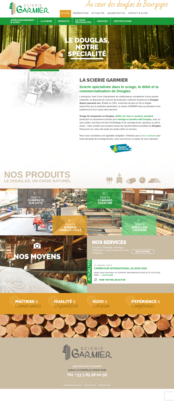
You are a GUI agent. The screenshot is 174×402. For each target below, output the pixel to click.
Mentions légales (72, 385)
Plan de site (90, 385)
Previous (9, 47)
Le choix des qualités (83, 21)
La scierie (46, 21)
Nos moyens (37, 256)
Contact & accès (138, 13)
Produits (63, 21)
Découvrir (143, 251)
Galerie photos (116, 13)
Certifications (122, 21)
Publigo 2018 (104, 385)
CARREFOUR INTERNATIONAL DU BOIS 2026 (120, 268)
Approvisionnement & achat (22, 21)
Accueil (65, 13)
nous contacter (148, 135)
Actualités (97, 13)
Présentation (80, 13)
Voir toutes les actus (112, 280)
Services (102, 21)
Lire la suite (107, 275)
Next (164, 47)
